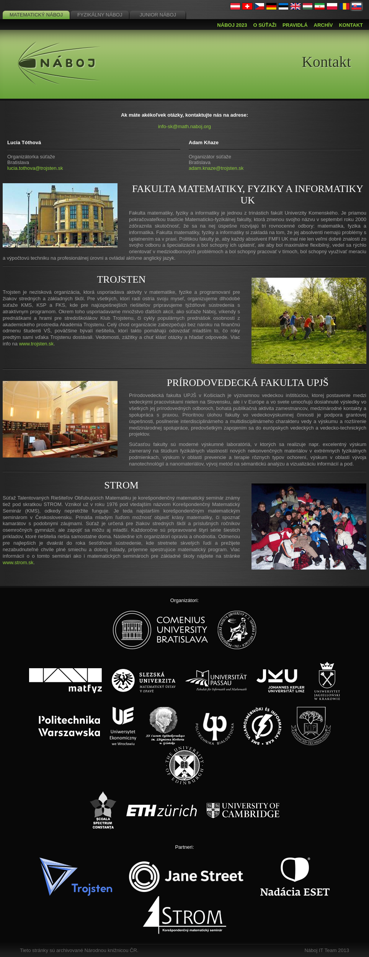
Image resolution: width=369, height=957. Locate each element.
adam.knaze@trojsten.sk (216, 168)
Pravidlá (294, 25)
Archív (323, 25)
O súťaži (264, 25)
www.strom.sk (18, 562)
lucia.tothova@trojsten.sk (35, 168)
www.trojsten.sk (36, 344)
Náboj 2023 (232, 25)
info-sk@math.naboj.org (184, 126)
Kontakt (351, 25)
